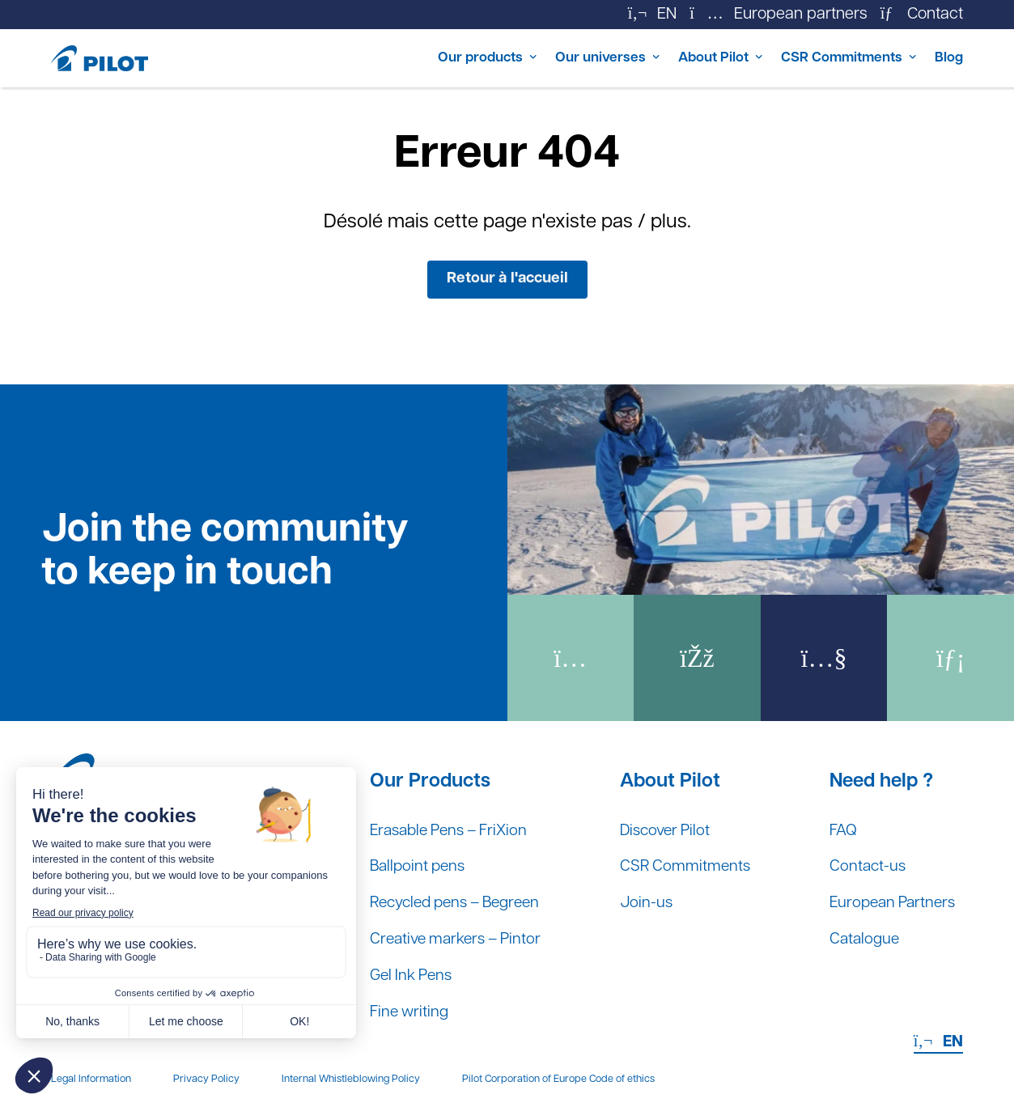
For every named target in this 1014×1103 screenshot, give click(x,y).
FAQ (836, 826)
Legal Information (91, 1079)
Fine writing (411, 1012)
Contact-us (861, 863)
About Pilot (677, 58)
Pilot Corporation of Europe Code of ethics (558, 1079)
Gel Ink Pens (414, 975)
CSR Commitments (824, 58)
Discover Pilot (669, 826)
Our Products (430, 776)
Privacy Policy (206, 1079)
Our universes (548, 58)
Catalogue (858, 938)
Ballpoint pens (420, 863)
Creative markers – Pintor (460, 938)
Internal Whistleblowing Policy (351, 1079)
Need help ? (874, 776)
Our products (411, 58)
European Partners (888, 901)
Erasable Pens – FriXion (454, 826)
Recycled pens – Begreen (462, 901)
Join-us (649, 901)
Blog (946, 58)
